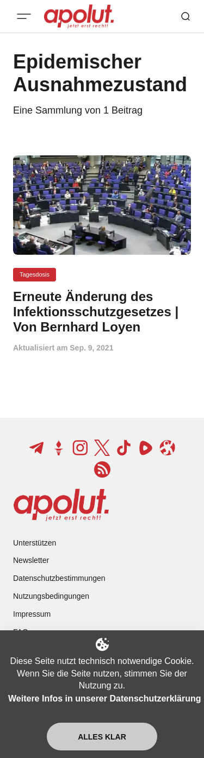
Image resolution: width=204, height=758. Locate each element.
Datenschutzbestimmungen (59, 578)
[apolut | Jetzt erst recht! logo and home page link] (61, 504)
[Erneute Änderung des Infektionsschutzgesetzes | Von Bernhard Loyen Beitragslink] (102, 311)
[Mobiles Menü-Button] (24, 16)
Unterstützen (34, 542)
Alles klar (102, 736)
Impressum (32, 614)
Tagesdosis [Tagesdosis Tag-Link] (35, 274)
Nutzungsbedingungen (51, 596)
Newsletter (31, 560)
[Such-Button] (185, 16)
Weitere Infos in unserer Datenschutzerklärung (104, 698)
